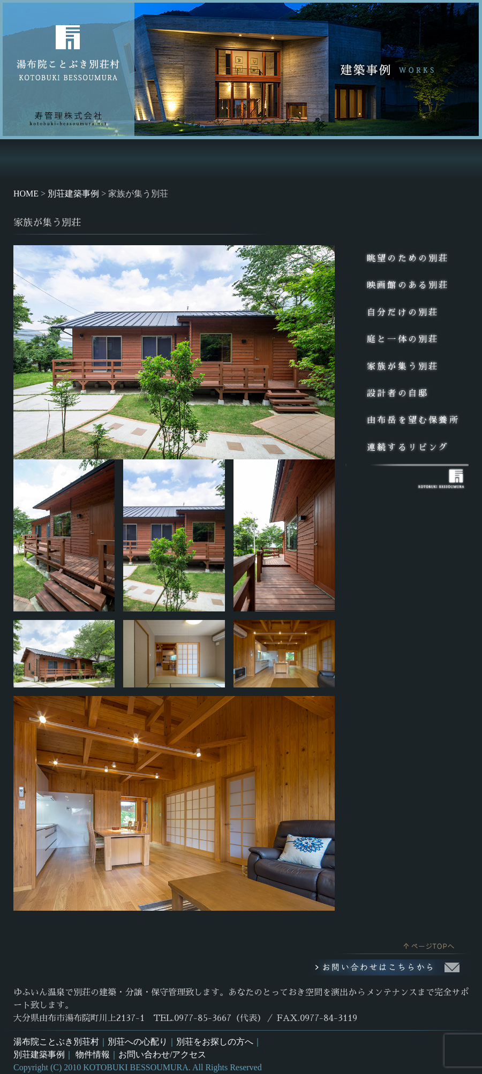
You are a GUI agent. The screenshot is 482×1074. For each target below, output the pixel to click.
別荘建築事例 (39, 1054)
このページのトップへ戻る (402, 943)
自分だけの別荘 (403, 312)
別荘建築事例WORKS (286, 159)
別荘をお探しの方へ (214, 1041)
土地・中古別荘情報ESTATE (365, 159)
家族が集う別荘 (403, 366)
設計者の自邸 (397, 393)
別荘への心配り (138, 1041)
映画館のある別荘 (408, 285)
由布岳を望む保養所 (413, 420)
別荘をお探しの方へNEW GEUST (198, 159)
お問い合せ (442, 159)
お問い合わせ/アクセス (162, 1054)
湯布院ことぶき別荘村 (56, 1041)
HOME (36, 159)
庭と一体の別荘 (403, 339)
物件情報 (93, 1054)
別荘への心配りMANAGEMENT (111, 159)
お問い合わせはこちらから (388, 967)
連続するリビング (408, 447)
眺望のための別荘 (408, 258)
